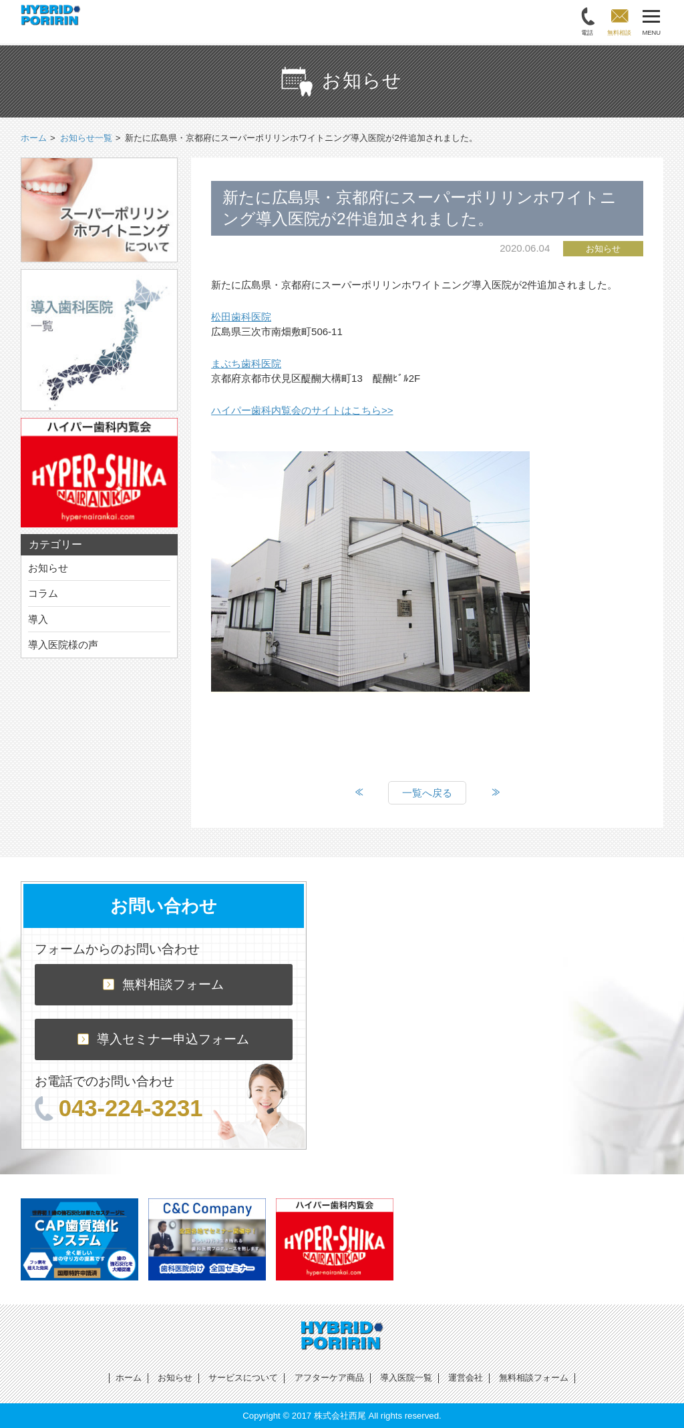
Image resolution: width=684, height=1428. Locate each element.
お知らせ (48, 567)
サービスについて (243, 1378)
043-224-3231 (119, 1108)
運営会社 (465, 1378)
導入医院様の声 (63, 644)
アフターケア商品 (329, 1378)
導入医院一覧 (406, 1378)
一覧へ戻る (427, 792)
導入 (38, 619)
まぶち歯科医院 (246, 363)
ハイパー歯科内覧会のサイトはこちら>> (302, 410)
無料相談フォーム (163, 984)
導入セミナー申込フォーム (163, 1039)
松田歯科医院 (241, 316)
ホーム (129, 1378)
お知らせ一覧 (86, 138)
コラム (43, 593)
